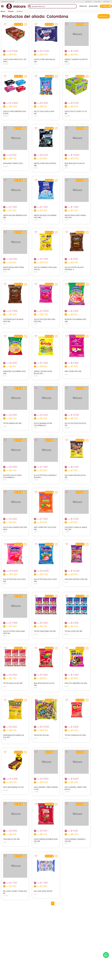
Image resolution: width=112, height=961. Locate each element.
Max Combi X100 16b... (73, 371)
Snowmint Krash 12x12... (13, 163)
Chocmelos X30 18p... (11, 839)
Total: (106, 6)
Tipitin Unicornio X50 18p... (45, 631)
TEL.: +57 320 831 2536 (92, 915)
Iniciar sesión (97, 1)
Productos (83, 6)
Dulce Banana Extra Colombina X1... (43, 424)
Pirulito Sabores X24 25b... (76, 683)
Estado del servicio (92, 923)
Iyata (61, 952)
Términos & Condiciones (65, 918)
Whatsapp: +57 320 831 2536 (8, 1)
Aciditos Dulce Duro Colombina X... (12, 476)
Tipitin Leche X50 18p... (74, 631)
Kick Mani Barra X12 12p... (13, 787)
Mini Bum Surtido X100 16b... (76, 579)
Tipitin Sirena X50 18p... (12, 423)
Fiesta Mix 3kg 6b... (42, 735)
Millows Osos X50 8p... (43, 891)
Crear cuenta (106, 1)
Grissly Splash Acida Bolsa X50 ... (43, 372)
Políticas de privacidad (65, 915)
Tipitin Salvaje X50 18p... (13, 683)
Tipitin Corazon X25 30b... (76, 735)
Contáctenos (88, 1)
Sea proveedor (34, 915)
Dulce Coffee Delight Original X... (74, 268)
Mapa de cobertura (92, 921)
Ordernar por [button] (103, 16)
